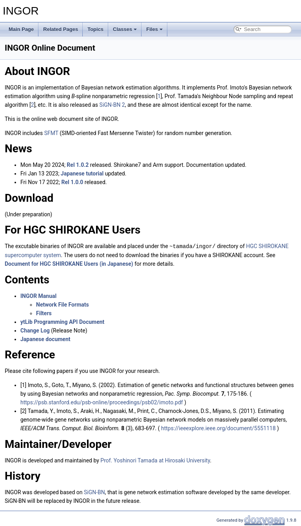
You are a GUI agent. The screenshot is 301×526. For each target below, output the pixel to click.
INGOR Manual (38, 295)
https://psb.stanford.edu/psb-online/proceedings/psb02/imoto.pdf (101, 402)
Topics (95, 29)
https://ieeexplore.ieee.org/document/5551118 (218, 428)
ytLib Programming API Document (62, 321)
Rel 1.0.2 (78, 165)
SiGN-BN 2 (112, 105)
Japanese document (45, 339)
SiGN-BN (94, 492)
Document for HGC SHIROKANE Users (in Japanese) (69, 263)
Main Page (21, 29)
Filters (44, 313)
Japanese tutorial (82, 173)
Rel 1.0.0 (72, 182)
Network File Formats (62, 304)
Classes (125, 29)
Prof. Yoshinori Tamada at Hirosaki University (155, 460)
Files (154, 29)
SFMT (51, 133)
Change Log (35, 330)
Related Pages (60, 29)
